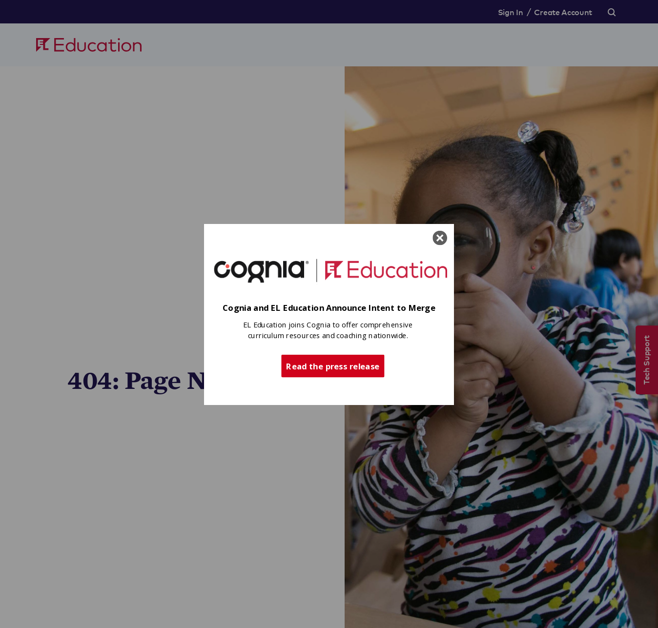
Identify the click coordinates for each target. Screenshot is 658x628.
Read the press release (332, 365)
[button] (329, 308)
